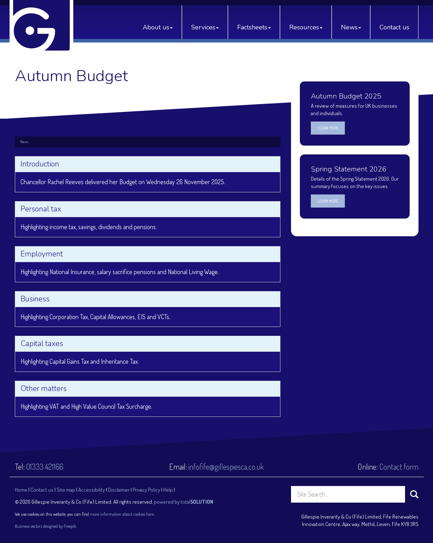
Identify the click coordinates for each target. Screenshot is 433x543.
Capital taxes (42, 344)
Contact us (394, 27)
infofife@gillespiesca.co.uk (226, 466)
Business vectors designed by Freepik (45, 526)
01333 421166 (44, 466)
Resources (306, 27)
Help (168, 489)
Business (35, 299)
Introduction (40, 164)
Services (205, 27)
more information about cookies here (122, 514)
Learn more (327, 128)
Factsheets (254, 27)
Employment (42, 254)
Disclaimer (119, 489)
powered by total (183, 501)
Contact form (398, 466)
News (351, 27)
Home (21, 489)
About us (158, 27)
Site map (66, 489)
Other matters (44, 389)
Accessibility (91, 489)
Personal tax (41, 209)
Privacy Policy (146, 489)
